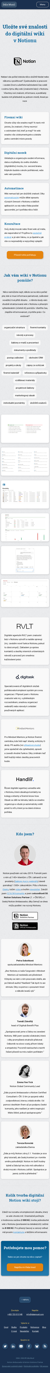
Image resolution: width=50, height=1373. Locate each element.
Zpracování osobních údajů (12, 1366)
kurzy (25, 881)
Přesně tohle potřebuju (25, 255)
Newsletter (24, 1331)
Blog (44, 1327)
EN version (44, 1366)
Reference (35, 1327)
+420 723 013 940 (14, 1314)
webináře (33, 881)
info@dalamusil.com (35, 1314)
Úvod (6, 1327)
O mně (14, 1331)
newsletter (35, 889)
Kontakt (35, 1331)
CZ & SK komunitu (15, 893)
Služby (14, 1327)
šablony (18, 881)
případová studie (32, 745)
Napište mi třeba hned (25, 1267)
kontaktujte (18, 1232)
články (6, 889)
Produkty (23, 1327)
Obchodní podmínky (31, 1366)
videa (18, 889)
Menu (42, 4)
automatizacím (11, 197)
